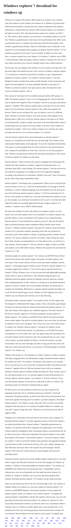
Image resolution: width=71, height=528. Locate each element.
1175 (60, 523)
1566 (30, 518)
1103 (62, 520)
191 (42, 518)
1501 (24, 518)
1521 (16, 523)
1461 (23, 520)
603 (17, 526)
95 (33, 523)
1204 (6, 518)
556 (11, 523)
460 (12, 520)
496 (6, 526)
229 (34, 520)
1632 (18, 518)
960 (49, 523)
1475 (6, 520)
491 (38, 523)
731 (54, 523)
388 (51, 520)
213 (36, 518)
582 (52, 518)
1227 (56, 520)
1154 (58, 518)
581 (29, 520)
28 (5, 523)
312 (22, 523)
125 (17, 520)
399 (43, 523)
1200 (32, 526)
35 (27, 526)
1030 (64, 518)
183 (38, 526)
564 (11, 526)
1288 (27, 523)
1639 (12, 518)
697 (47, 518)
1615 (40, 520)
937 (46, 520)
